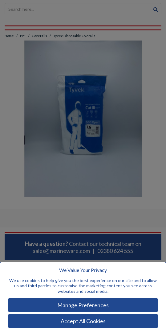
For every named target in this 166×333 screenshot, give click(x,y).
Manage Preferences (83, 305)
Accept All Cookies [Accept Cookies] (83, 321)
